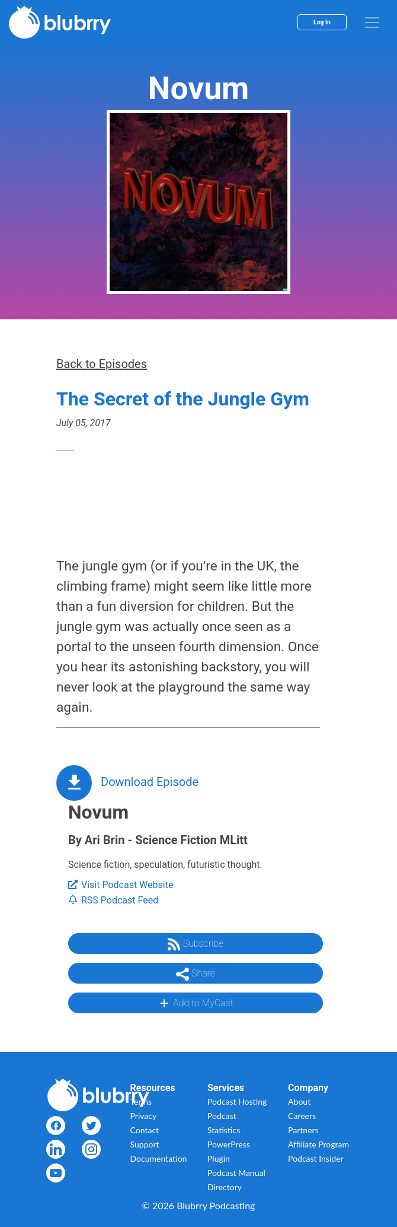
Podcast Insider (316, 1158)
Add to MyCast (195, 1003)
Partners (303, 1130)
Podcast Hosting (237, 1101)
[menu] (372, 22)
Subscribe (195, 944)
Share (195, 974)
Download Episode (149, 782)
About (299, 1101)
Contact (144, 1130)
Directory (224, 1187)
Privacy (143, 1116)
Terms (141, 1101)
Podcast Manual (236, 1173)
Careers (302, 1116)
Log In (322, 22)
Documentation (158, 1158)
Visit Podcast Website (120, 884)
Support (144, 1144)
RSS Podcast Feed (113, 900)
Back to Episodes (101, 364)
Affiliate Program (318, 1144)
